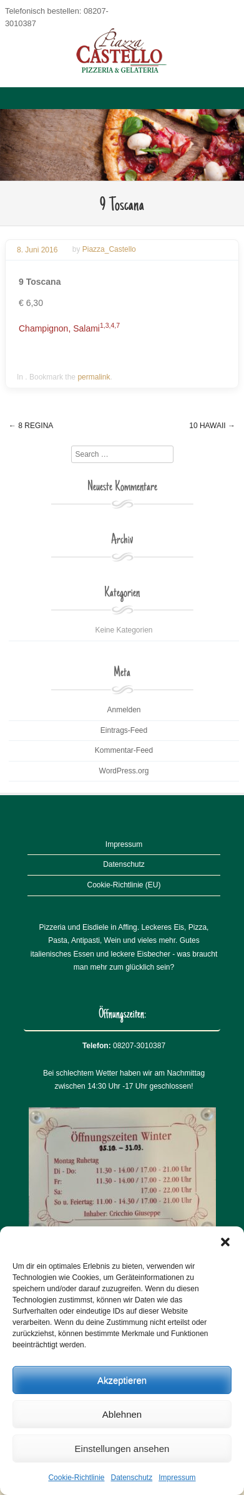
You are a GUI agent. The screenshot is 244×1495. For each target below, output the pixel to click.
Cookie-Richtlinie (76, 1477)
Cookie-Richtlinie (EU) (123, 885)
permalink (93, 377)
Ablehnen (122, 1414)
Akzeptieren (122, 1380)
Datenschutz (132, 1477)
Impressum (177, 1477)
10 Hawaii (212, 425)
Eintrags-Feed (123, 730)
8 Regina (31, 425)
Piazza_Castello (109, 250)
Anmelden (123, 709)
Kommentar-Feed (124, 750)
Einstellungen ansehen (122, 1448)
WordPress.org (124, 771)
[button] (225, 1242)
